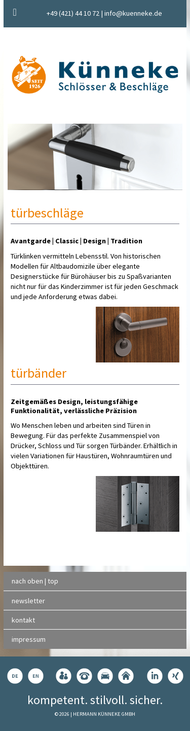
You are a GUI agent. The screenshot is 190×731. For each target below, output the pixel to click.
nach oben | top (35, 581)
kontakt (23, 620)
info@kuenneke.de (133, 13)
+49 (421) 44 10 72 (73, 13)
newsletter (28, 600)
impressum (29, 639)
